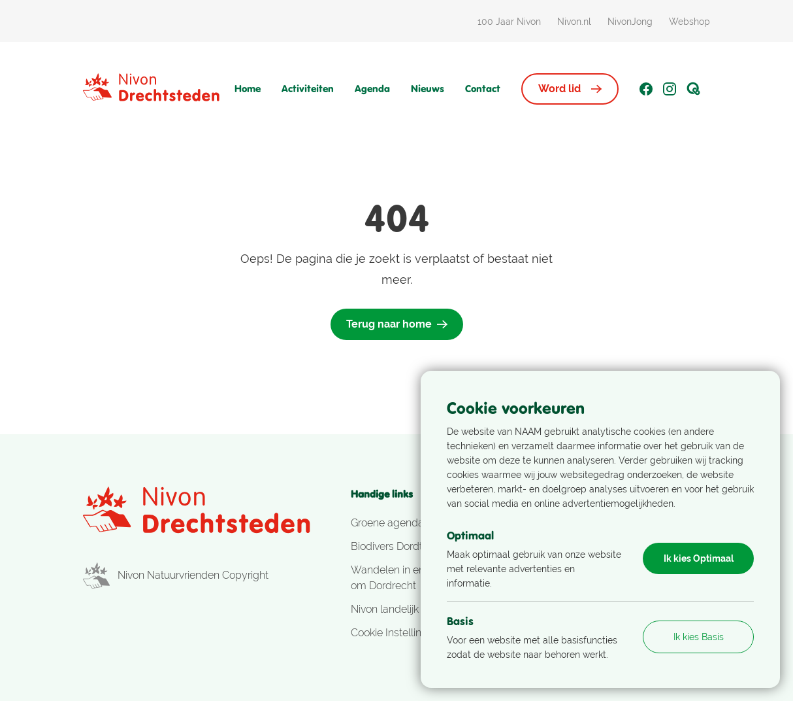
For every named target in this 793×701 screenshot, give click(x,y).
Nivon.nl (574, 21)
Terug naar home (396, 324)
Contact (482, 88)
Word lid (570, 88)
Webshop (689, 21)
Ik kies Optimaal (699, 558)
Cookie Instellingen (395, 632)
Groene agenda (387, 523)
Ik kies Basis (698, 637)
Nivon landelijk (385, 609)
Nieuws (427, 88)
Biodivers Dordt (387, 546)
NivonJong (630, 21)
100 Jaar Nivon (509, 21)
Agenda (372, 88)
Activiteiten (308, 88)
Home (248, 88)
